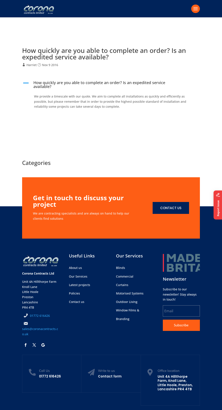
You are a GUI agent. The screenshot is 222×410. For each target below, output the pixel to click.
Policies (74, 293)
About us (75, 268)
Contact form (110, 376)
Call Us (44, 371)
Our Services (78, 276)
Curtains (122, 285)
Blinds (120, 268)
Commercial (124, 276)
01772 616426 (40, 316)
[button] (111, 86)
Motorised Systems (130, 293)
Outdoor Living (126, 302)
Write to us (106, 371)
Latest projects (79, 285)
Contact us (170, 208)
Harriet (31, 65)
